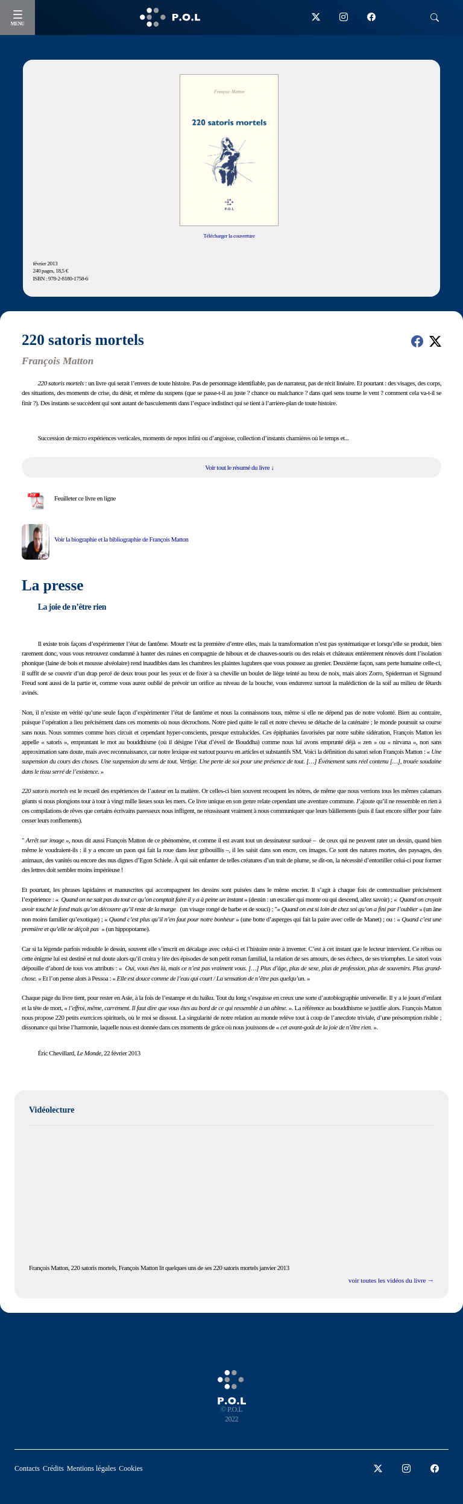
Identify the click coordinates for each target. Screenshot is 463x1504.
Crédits (53, 1468)
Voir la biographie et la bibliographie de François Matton (121, 539)
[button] (417, 341)
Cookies (130, 1468)
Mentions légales (91, 1468)
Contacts (27, 1468)
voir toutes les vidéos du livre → (391, 1280)
